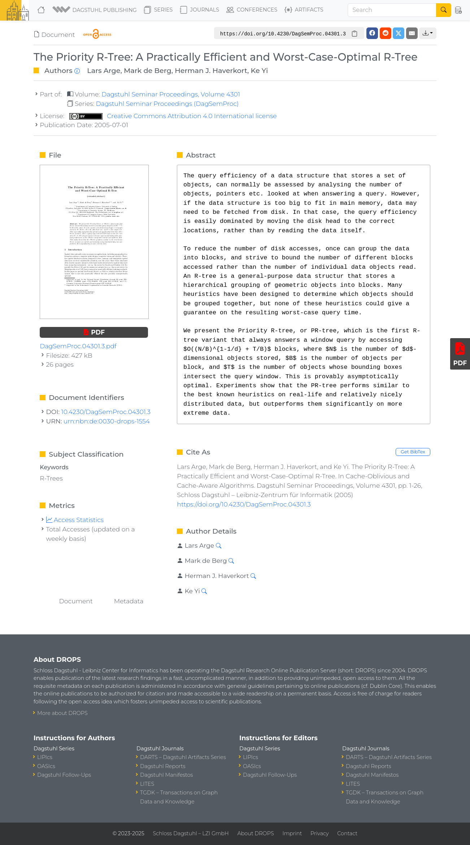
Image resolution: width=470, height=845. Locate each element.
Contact (347, 833)
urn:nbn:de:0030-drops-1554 (107, 421)
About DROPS (255, 833)
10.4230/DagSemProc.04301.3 (106, 411)
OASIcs (46, 766)
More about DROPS (62, 713)
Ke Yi (259, 70)
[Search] (392, 10)
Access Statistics (75, 519)
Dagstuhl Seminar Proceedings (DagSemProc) (167, 103)
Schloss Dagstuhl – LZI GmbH (191, 833)
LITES (147, 784)
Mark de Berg (147, 70)
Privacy (319, 833)
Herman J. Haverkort (211, 70)
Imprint (292, 833)
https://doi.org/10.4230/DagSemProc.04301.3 (244, 504)
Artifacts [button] (303, 10)
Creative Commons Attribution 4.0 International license (173, 116)
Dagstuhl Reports (163, 766)
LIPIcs (44, 757)
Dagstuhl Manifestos (166, 775)
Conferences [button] (252, 10)
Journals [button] (199, 10)
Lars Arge (103, 70)
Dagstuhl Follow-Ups (64, 775)
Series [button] (158, 10)
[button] (95, 10)
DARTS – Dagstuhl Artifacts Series (183, 757)
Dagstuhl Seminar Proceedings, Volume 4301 (170, 94)
